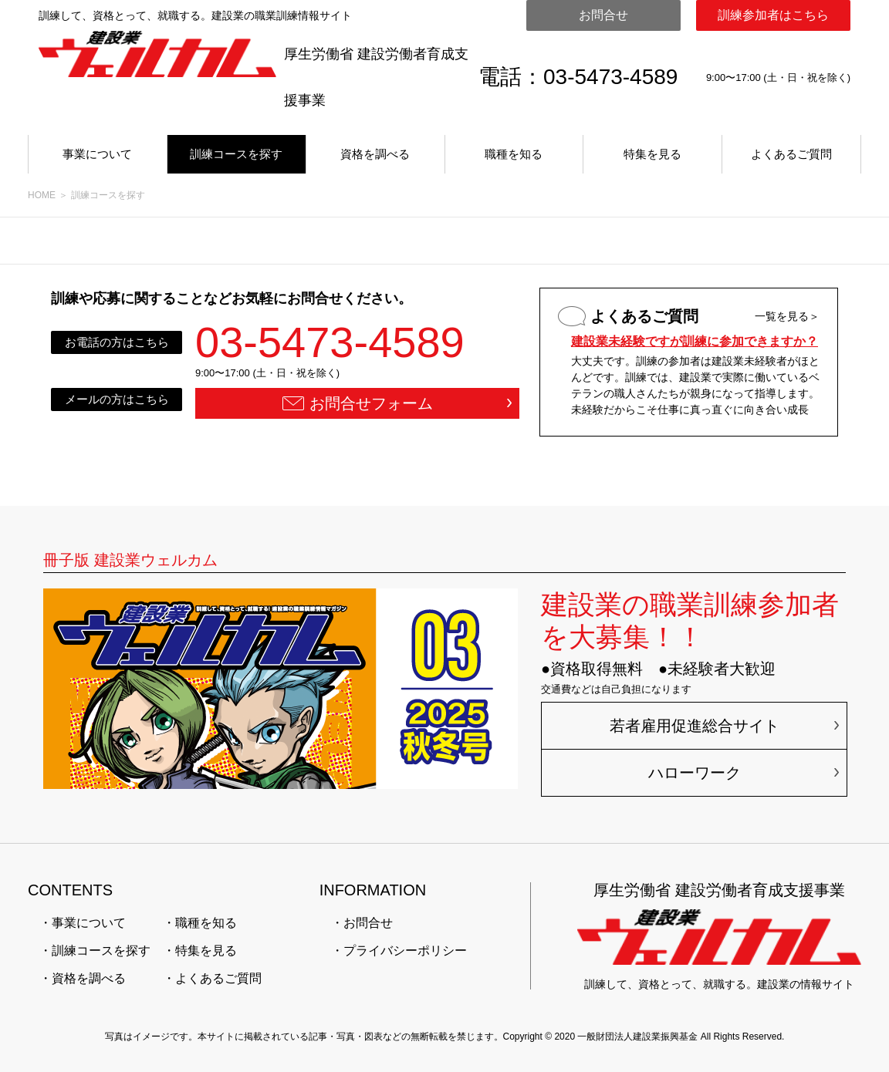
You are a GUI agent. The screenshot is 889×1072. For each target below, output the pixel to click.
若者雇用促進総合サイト (694, 725)
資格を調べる (375, 153)
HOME (42, 195)
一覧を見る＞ (787, 316)
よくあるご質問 (791, 153)
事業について (97, 153)
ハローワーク (694, 772)
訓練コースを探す (236, 153)
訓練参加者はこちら (773, 15)
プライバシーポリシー (405, 950)
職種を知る (514, 153)
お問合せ (603, 15)
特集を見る (652, 153)
